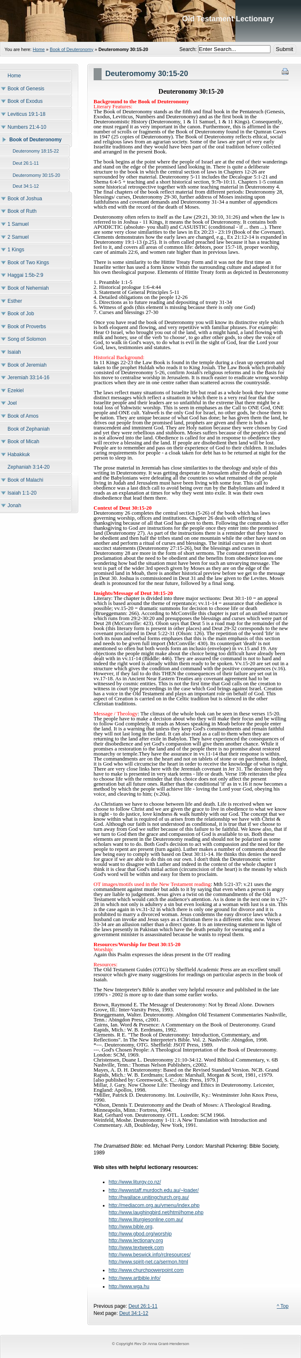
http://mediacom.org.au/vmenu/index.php (154, 1205)
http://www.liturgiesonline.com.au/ (146, 1220)
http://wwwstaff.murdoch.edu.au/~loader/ (154, 1190)
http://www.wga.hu (129, 1286)
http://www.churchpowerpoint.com (146, 1270)
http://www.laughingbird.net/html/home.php (156, 1212)
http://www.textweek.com (136, 1248)
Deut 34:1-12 (133, 1313)
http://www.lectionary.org (136, 1240)
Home (39, 49)
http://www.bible (126, 1227)
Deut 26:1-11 (142, 1306)
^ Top (282, 1306)
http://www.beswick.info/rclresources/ (150, 1255)
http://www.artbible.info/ (135, 1278)
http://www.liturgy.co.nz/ (135, 1182)
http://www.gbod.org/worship (140, 1234)
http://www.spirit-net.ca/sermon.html (148, 1262)
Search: (188, 49)
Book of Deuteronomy (71, 49)
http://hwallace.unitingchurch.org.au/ (149, 1197)
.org (148, 1227)
